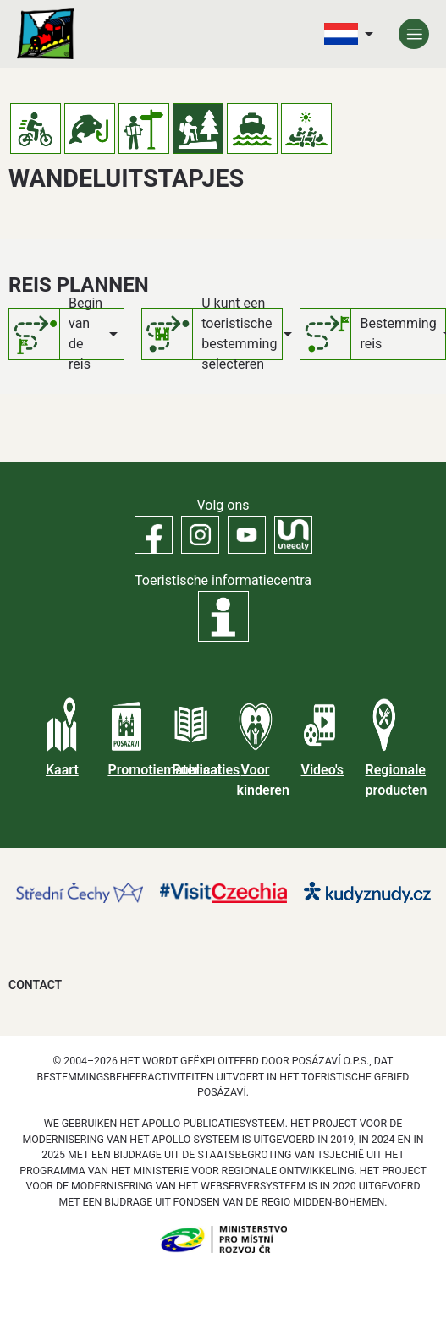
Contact (35, 985)
